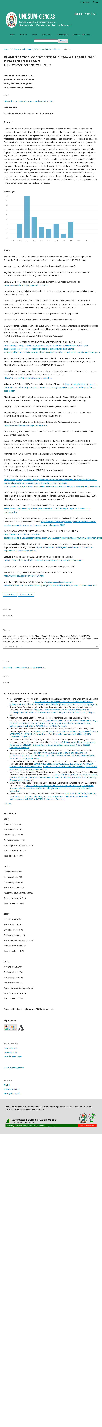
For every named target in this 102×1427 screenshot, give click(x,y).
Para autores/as (10, 1052)
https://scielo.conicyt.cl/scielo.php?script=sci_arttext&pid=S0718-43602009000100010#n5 (43, 560)
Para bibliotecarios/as (13, 1056)
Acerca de (46, 34)
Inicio (6, 49)
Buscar (63, 41)
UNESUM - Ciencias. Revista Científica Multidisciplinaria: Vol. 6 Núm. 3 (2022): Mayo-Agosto (57, 704)
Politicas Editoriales (82, 34)
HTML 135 (27, 594)
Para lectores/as (10, 1048)
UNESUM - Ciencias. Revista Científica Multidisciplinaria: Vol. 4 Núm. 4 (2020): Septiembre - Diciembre (49, 797)
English (7, 1085)
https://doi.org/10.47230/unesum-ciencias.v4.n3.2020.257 (29, 101)
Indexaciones (63, 34)
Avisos (34, 34)
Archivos (23, 34)
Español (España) (11, 1089)
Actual (12, 34)
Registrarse (85, 2)
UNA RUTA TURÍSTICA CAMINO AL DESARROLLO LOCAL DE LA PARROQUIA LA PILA (53, 795)
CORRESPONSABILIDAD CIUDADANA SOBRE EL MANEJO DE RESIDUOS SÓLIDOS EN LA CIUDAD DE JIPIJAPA (54, 721)
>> (10, 803)
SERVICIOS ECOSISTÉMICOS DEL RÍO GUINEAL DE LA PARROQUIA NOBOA (59, 785)
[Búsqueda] (46, 40)
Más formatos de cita (13, 646)
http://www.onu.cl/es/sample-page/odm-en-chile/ (25, 285)
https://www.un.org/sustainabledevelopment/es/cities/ (28, 378)
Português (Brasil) (12, 1093)
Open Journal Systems (14, 1067)
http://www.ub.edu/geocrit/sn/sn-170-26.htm (24, 575)
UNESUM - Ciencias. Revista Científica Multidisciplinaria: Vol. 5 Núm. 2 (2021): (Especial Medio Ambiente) (50, 724)
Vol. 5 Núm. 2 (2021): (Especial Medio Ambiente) (41, 49)
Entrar (95, 2)
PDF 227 (11, 594)
